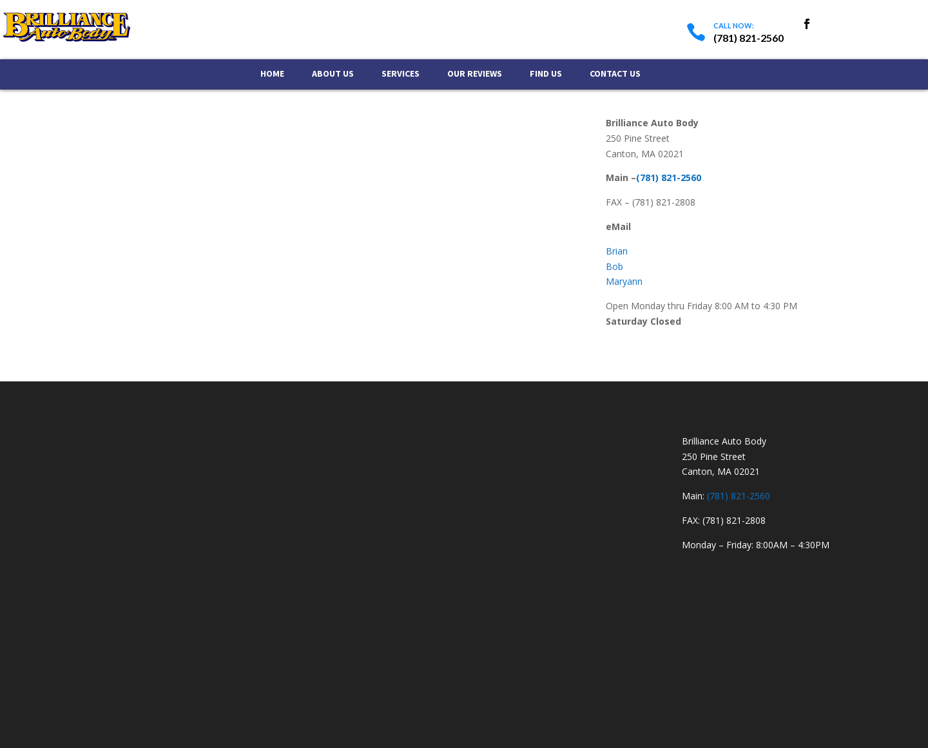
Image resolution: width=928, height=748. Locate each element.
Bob (614, 266)
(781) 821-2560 (668, 177)
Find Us (546, 74)
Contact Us (615, 74)
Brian (617, 251)
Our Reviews (474, 74)
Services (401, 74)
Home (272, 74)
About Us (333, 74)
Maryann (624, 281)
